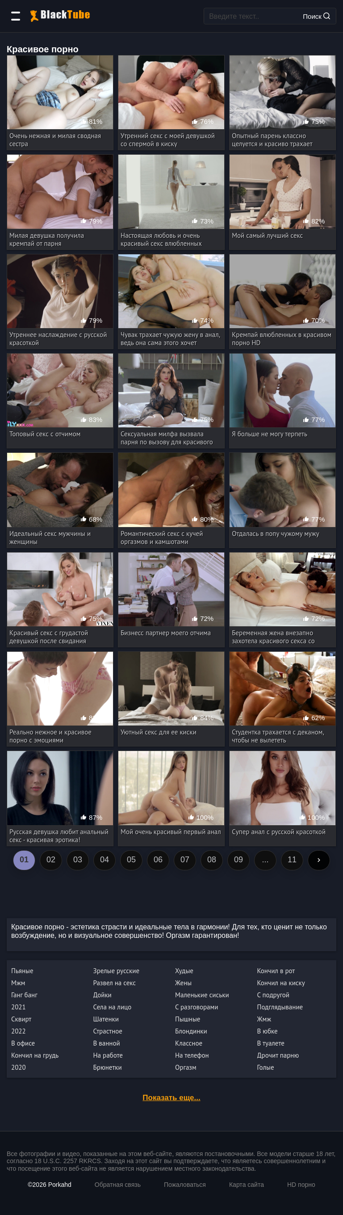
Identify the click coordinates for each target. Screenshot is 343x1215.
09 (238, 859)
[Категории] (16, 16)
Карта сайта (246, 1184)
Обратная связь (118, 1184)
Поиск (316, 16)
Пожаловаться (185, 1184)
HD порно (301, 1184)
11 (292, 859)
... (265, 859)
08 (211, 859)
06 (158, 859)
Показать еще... (171, 1097)
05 (131, 859)
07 (184, 859)
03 (77, 859)
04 (104, 859)
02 (50, 859)
